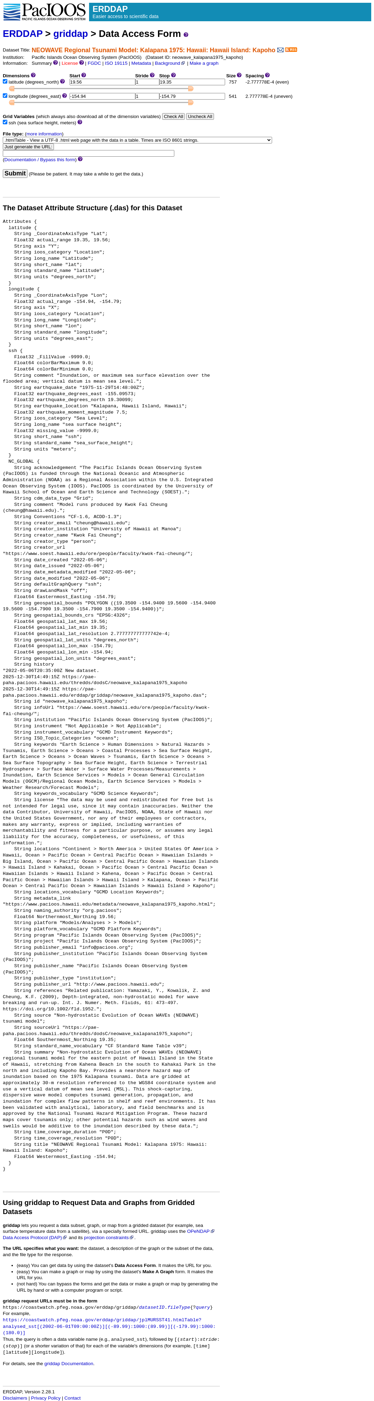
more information (44, 133)
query (203, 1307)
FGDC (94, 63)
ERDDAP (22, 33)
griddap (70, 33)
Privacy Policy (46, 1398)
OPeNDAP (201, 1231)
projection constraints (109, 1237)
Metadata (141, 63)
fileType (178, 1307)
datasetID (152, 1307)
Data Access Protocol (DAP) (35, 1237)
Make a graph (204, 63)
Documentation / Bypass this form (40, 159)
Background (170, 63)
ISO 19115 (116, 63)
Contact (72, 1398)
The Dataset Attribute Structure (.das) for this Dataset (92, 208)
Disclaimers (15, 1398)
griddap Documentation (68, 1363)
